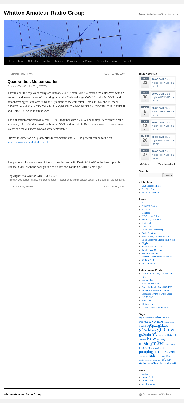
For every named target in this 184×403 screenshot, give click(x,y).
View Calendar (166, 164)
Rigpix (145, 243)
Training (59, 61)
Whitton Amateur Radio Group (44, 13)
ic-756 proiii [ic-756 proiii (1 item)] (161, 335)
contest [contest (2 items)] (143, 321)
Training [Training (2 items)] (158, 363)
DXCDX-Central (149, 206)
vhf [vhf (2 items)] (167, 363)
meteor (62, 180)
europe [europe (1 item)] (166, 322)
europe (54, 180)
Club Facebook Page (151, 186)
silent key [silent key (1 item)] (148, 360)
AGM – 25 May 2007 (116, 74)
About (115, 61)
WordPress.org (148, 384)
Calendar (33, 61)
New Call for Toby (150, 283)
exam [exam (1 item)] (172, 322)
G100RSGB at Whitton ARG (155, 307)
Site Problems (148, 280)
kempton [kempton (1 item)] (142, 340)
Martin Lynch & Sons (151, 219)
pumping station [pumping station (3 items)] (151, 351)
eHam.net (146, 209)
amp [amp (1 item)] (140, 318)
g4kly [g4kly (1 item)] (154, 331)
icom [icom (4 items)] (171, 334)
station (91, 180)
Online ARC (147, 223)
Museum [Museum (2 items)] (144, 348)
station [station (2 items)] (143, 363)
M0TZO (43, 86)
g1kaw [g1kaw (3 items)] (163, 325)
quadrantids (73, 180)
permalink (119, 180)
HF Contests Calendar (152, 216)
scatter (83, 180)
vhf (97, 180)
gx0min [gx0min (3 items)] (145, 334)
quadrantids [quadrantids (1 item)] (143, 356)
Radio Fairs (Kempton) (152, 229)
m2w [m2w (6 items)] (158, 343)
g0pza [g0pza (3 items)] (153, 325)
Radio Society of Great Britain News (158, 240)
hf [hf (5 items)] (154, 334)
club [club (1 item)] (167, 318)
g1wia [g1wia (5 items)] (145, 329)
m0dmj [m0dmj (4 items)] (145, 343)
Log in (145, 374)
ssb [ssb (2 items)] (164, 359)
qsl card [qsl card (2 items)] (170, 352)
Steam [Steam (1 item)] (150, 364)
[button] (144, 164)
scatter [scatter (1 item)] (141, 360)
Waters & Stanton (150, 253)
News (21, 61)
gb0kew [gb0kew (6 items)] (165, 329)
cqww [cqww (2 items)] (152, 321)
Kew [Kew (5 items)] (151, 338)
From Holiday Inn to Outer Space (157, 294)
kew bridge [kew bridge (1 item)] (161, 340)
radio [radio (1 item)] (163, 356)
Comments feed (149, 380)
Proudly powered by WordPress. (157, 394)
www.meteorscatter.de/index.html (28, 142)
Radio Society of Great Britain (156, 236)
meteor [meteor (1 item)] (167, 344)
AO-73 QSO (147, 297)
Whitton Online (149, 260)
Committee (103, 61)
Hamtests (146, 213)
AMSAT (146, 202)
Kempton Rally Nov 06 (20, 74)
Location (46, 61)
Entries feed (147, 377)
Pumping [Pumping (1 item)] (162, 348)
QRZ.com (146, 226)
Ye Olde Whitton (149, 263)
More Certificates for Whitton (155, 290)
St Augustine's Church (152, 246)
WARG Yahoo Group (151, 192)
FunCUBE (147, 300)
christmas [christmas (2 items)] (159, 317)
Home (11, 61)
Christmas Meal (149, 304)
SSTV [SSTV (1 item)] (169, 360)
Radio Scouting (149, 233)
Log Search (87, 61)
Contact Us (128, 61)
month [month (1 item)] (172, 344)
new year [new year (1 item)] (154, 348)
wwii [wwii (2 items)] (173, 363)
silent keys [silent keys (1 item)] (157, 360)
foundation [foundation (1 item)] (143, 326)
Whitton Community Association (157, 256)
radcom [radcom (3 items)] (155, 355)
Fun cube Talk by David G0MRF (157, 287)
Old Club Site (148, 189)
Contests (72, 61)
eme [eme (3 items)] (160, 321)
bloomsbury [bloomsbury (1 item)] (147, 318)
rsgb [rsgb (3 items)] (169, 355)
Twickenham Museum (152, 250)
